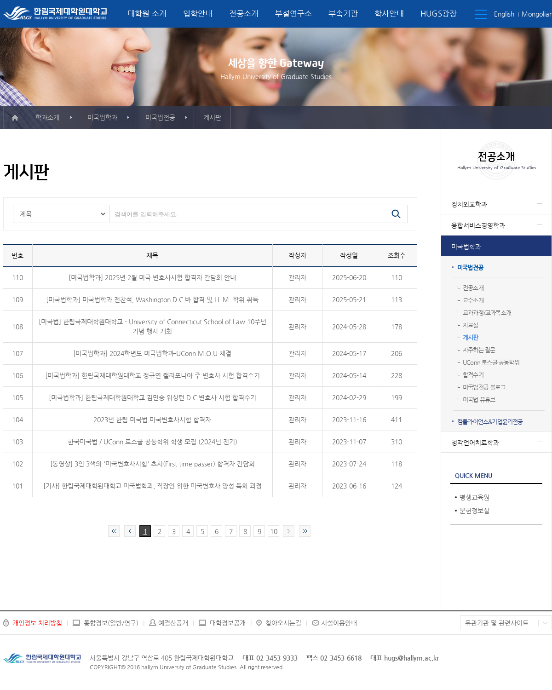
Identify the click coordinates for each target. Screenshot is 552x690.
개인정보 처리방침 (37, 623)
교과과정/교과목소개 (487, 312)
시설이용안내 (339, 623)
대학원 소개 (147, 13)
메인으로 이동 (14, 117)
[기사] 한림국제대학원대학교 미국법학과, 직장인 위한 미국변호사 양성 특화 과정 (152, 485)
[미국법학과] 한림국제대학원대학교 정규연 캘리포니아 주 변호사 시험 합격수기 (152, 375)
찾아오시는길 (283, 623)
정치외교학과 (469, 204)
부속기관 (343, 13)
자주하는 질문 (479, 349)
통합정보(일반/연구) (111, 623)
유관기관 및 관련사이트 (497, 623)
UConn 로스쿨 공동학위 (491, 362)
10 (273, 531)
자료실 (470, 325)
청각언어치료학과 (475, 442)
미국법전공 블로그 (484, 387)
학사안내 (389, 13)
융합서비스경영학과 (478, 225)
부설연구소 (293, 13)
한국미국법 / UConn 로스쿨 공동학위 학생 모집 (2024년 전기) (152, 441)
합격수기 (473, 374)
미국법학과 (466, 246)
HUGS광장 (438, 13)
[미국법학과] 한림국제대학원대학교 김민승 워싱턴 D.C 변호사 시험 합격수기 (152, 397)
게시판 (470, 337)
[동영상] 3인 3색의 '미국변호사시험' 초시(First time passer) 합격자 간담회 (152, 463)
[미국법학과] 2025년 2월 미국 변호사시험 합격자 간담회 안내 (152, 277)
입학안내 (198, 13)
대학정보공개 (228, 623)
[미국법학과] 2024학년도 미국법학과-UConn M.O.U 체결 (152, 353)
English (504, 13)
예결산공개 (173, 623)
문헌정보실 (474, 510)
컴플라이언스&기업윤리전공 (490, 421)
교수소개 (473, 300)
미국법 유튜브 (479, 399)
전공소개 (244, 13)
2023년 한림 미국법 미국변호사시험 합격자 (152, 419)
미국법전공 (470, 267)
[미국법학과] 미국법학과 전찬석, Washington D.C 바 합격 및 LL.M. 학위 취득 (152, 299)
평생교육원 (474, 497)
